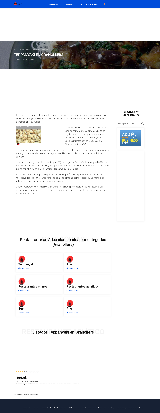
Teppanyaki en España (88, 4)
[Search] (142, 124)
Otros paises (69, 4)
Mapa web (26, 408)
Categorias (53, 4)
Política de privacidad (40, 408)
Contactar (63, 408)
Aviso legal (54, 408)
